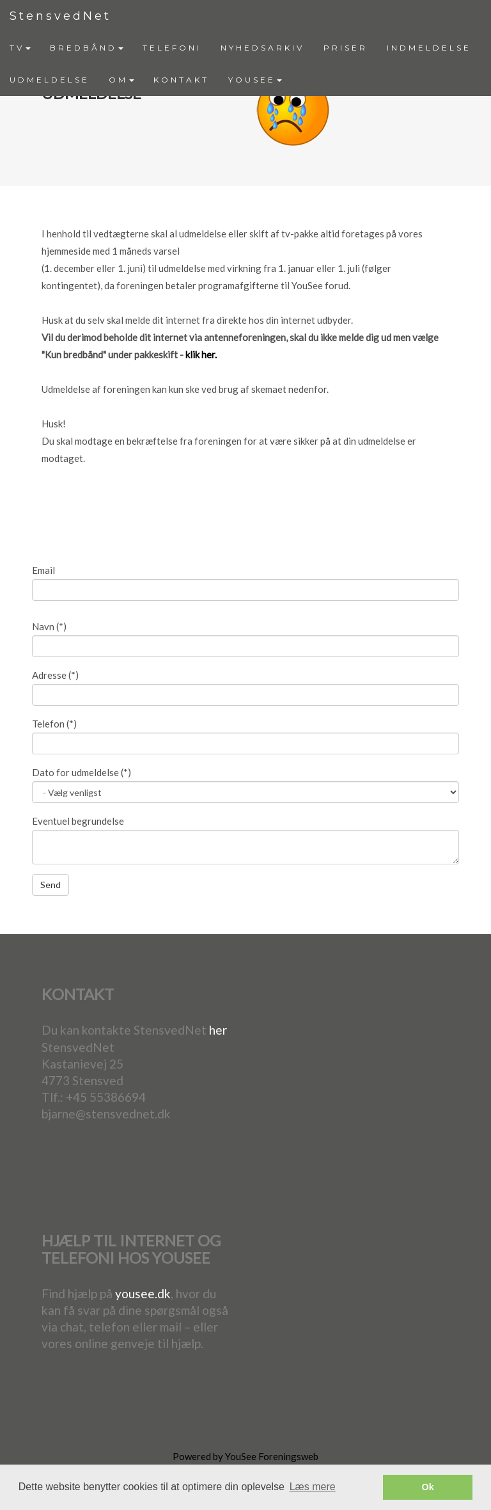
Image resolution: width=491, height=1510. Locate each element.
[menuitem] (20, 48)
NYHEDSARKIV (262, 47)
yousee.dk (143, 1293)
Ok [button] (428, 1487)
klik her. (201, 354)
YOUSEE (255, 79)
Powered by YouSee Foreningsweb (245, 1456)
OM (121, 79)
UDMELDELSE (50, 79)
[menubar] (245, 64)
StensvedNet (60, 16)
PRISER (345, 47)
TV (20, 47)
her (218, 1029)
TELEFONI (172, 47)
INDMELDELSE (429, 47)
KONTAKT (181, 79)
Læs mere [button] (313, 1486)
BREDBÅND (86, 47)
